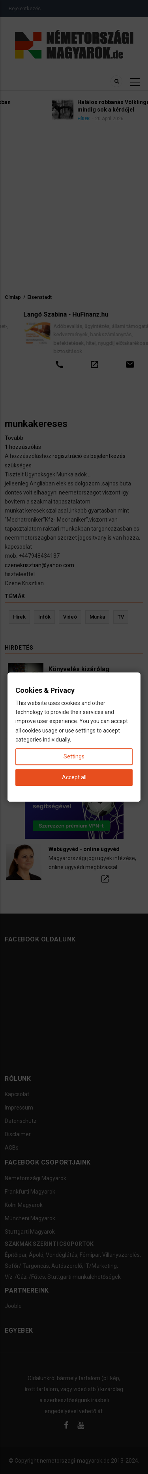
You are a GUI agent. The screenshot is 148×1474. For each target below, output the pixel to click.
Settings (74, 756)
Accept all (74, 777)
